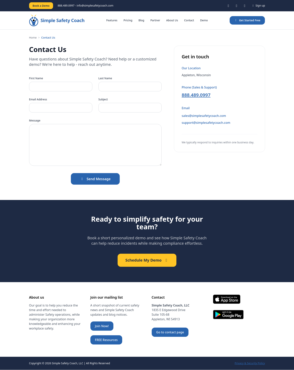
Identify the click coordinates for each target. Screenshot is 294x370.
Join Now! (102, 326)
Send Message (95, 179)
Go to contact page (170, 332)
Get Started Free (247, 20)
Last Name (105, 78)
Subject (103, 99)
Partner (155, 20)
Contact (189, 20)
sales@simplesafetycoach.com (204, 116)
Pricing (128, 20)
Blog (141, 20)
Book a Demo (41, 5)
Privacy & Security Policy (250, 363)
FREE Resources (106, 340)
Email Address (38, 99)
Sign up (258, 5)
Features (111, 20)
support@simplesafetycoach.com (206, 123)
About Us (172, 20)
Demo (204, 20)
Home (33, 38)
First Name (36, 78)
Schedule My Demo (147, 260)
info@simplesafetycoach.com (96, 5)
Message (34, 120)
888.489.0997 (196, 95)
